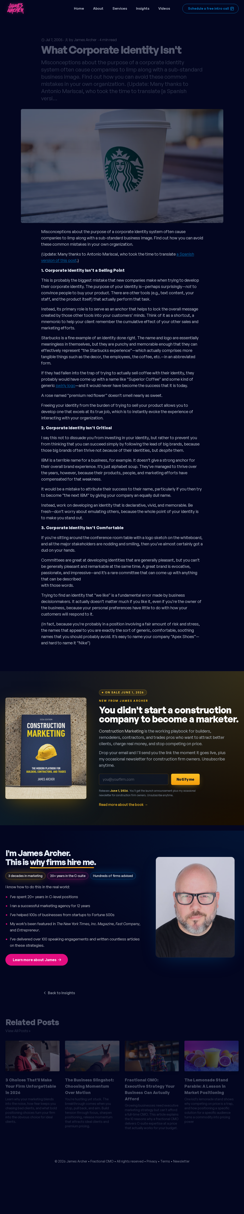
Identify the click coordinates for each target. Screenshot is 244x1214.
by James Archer (82, 38)
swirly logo (65, 385)
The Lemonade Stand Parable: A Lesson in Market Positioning (206, 1084)
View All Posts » (17, 1029)
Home (79, 8)
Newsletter (181, 1161)
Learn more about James (37, 960)
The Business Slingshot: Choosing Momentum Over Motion (89, 1084)
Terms (165, 1161)
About (98, 8)
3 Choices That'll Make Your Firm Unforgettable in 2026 (30, 1084)
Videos (164, 8)
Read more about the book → (123, 804)
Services (119, 8)
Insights (142, 8)
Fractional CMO (102, 1161)
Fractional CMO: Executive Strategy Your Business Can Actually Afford (150, 1087)
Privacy (152, 1161)
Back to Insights (59, 993)
